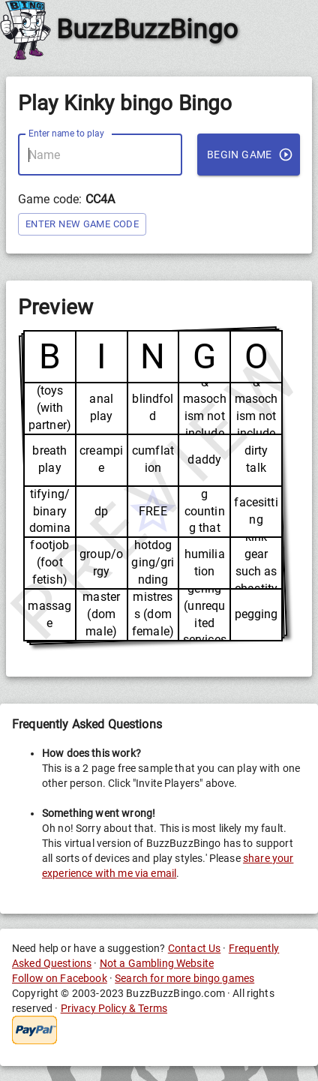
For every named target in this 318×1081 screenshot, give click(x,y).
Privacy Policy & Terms (114, 1008)
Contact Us (194, 948)
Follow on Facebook (59, 978)
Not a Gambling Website (157, 963)
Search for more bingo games (184, 978)
